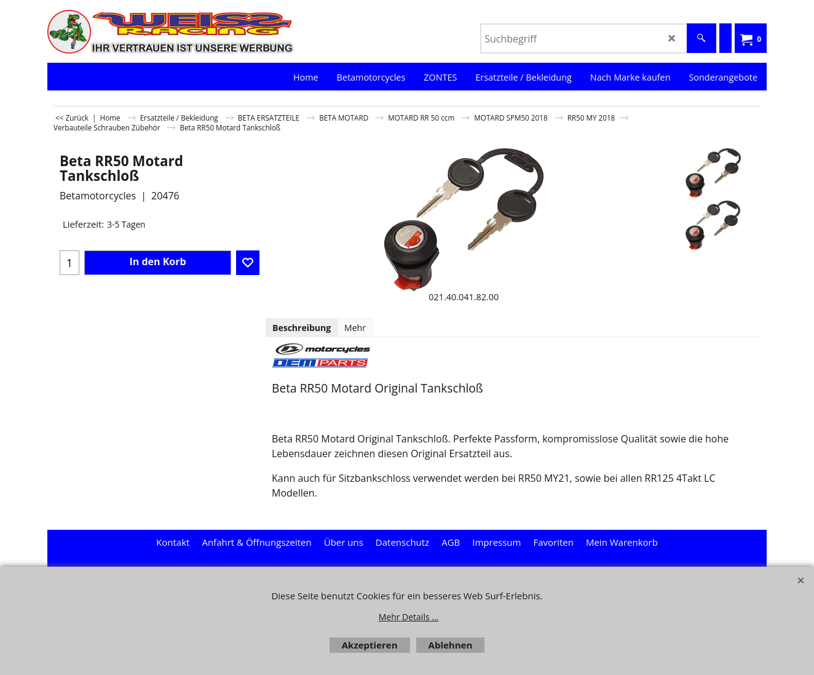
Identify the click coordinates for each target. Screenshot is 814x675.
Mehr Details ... (409, 617)
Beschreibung (301, 328)
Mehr (355, 328)
